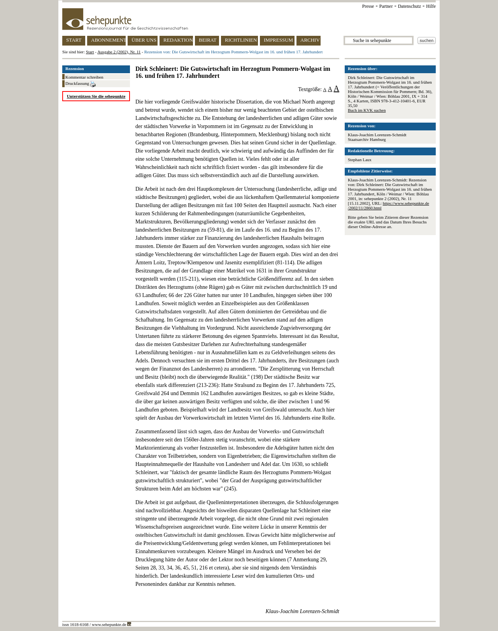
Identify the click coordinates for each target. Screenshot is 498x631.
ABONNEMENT (108, 40)
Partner (386, 6)
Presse (368, 6)
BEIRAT (208, 40)
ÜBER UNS (144, 40)
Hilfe (431, 6)
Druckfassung (80, 84)
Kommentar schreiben (84, 77)
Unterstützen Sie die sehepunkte (96, 96)
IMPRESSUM (278, 40)
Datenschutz (409, 6)
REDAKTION (178, 40)
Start (90, 51)
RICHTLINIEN (241, 40)
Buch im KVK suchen (367, 110)
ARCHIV (310, 40)
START (73, 40)
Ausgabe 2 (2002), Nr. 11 (118, 51)
